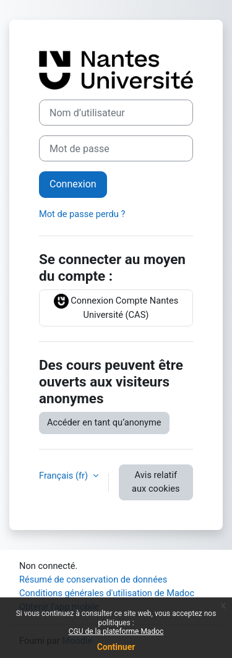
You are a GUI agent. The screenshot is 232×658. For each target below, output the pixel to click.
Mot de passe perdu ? (82, 214)
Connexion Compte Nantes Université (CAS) (116, 307)
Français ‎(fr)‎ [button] (64, 475)
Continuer (116, 647)
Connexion (73, 184)
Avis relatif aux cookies (155, 481)
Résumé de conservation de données (93, 579)
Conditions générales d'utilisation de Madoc (106, 593)
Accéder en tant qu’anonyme (104, 422)
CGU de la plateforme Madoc (116, 631)
